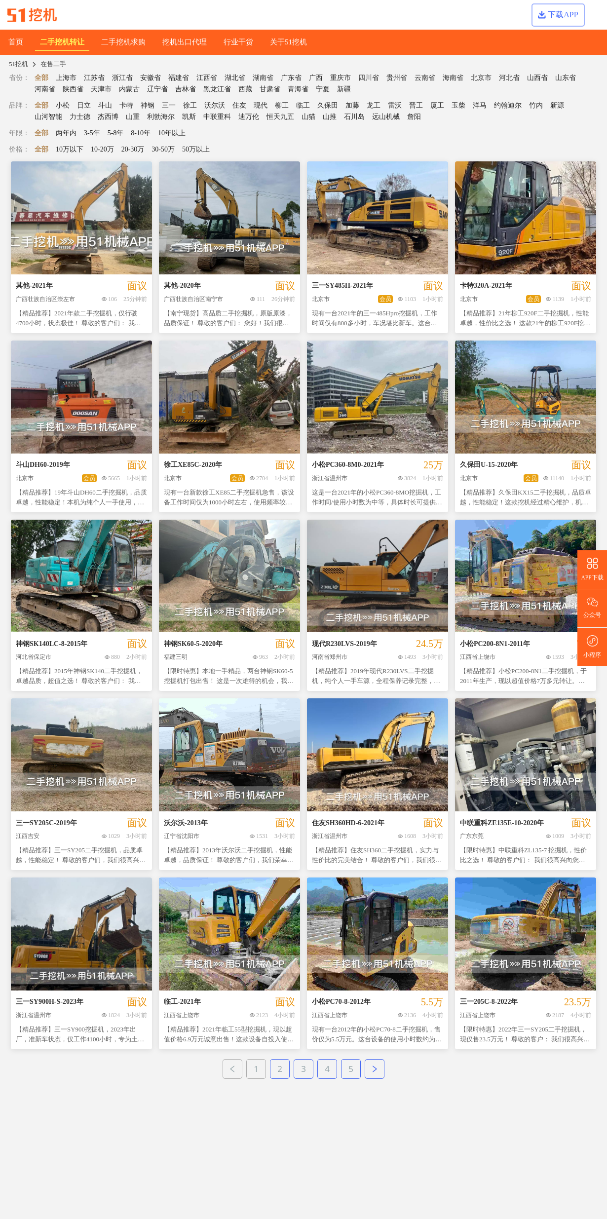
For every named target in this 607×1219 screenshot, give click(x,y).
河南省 (45, 89)
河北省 (509, 77)
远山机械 (386, 116)
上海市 (66, 77)
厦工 (437, 105)
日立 (84, 105)
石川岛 (354, 116)
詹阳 (414, 116)
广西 (316, 77)
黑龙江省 (217, 89)
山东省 (565, 77)
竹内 (536, 105)
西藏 (245, 89)
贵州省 (396, 77)
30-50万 (163, 149)
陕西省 (73, 89)
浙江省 (122, 77)
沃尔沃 (214, 105)
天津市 (101, 89)
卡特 (126, 105)
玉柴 (458, 105)
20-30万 (133, 149)
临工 (303, 105)
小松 (63, 105)
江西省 (206, 77)
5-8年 (116, 133)
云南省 (425, 77)
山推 (330, 116)
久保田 (327, 105)
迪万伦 (248, 116)
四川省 (368, 77)
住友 (239, 105)
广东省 (291, 77)
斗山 (105, 105)
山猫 (308, 116)
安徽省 (150, 77)
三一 (169, 105)
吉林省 (185, 89)
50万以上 (196, 149)
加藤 (352, 105)
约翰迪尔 (508, 105)
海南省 (453, 77)
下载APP (558, 14)
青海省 (298, 89)
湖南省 (263, 77)
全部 (41, 77)
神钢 (147, 105)
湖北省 (235, 77)
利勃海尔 (161, 116)
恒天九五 (280, 116)
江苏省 (94, 77)
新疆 (344, 89)
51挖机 (18, 64)
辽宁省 (157, 89)
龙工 (373, 105)
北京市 (481, 77)
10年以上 (172, 133)
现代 (260, 105)
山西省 (537, 77)
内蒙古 (129, 89)
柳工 (282, 105)
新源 (557, 105)
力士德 (80, 116)
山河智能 (48, 116)
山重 (133, 116)
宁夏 (323, 89)
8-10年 (141, 133)
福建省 (178, 77)
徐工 (190, 105)
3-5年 (92, 133)
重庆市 (340, 77)
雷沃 (395, 105)
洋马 (480, 105)
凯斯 (189, 116)
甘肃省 (270, 89)
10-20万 (102, 149)
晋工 (416, 105)
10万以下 (69, 149)
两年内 (66, 133)
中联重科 (217, 116)
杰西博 (108, 116)
